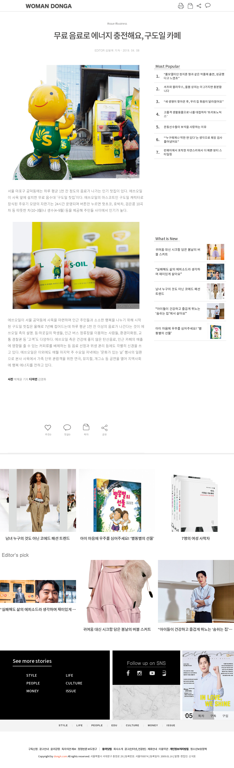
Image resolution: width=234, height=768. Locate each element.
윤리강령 (55, 749)
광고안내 (44, 749)
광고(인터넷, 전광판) (135, 749)
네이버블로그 (164, 673)
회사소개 (118, 749)
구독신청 (33, 749)
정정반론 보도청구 (87, 749)
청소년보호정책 (198, 749)
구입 (225, 716)
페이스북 (128, 673)
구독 (213, 716)
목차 (201, 716)
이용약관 (163, 749)
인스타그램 (139, 673)
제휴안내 (152, 749)
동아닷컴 (107, 749)
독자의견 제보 (69, 749)
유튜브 (152, 673)
